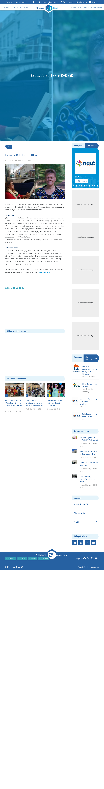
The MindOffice (93, 571)
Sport (20, 7)
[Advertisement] (35, 310)
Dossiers (93, 2)
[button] (74, 186)
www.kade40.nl (45, 272)
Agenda (42, 2)
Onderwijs (26, 7)
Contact (22, 563)
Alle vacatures (91, 358)
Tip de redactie (67, 2)
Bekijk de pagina (82, 181)
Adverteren (81, 2)
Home (3, 7)
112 (11, 7)
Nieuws (8, 7)
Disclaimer (43, 563)
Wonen (79, 7)
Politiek (16, 7)
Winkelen (73, 7)
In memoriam (92, 7)
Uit (69, 7)
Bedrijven (100, 7)
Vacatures (53, 2)
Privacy (32, 563)
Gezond (85, 7)
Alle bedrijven (91, 146)
